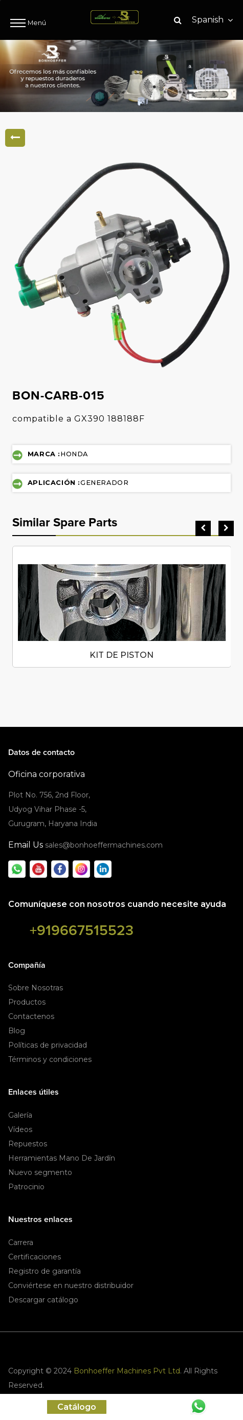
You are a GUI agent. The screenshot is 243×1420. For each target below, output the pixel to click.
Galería (20, 1115)
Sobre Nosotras (35, 987)
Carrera (20, 1242)
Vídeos (20, 1129)
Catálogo (76, 1407)
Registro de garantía (44, 1271)
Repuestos (27, 1143)
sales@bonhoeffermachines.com (104, 845)
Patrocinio (26, 1186)
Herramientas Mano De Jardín (61, 1158)
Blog (16, 1030)
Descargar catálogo (43, 1299)
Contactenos (31, 1016)
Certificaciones (34, 1256)
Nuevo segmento (40, 1172)
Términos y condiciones (50, 1059)
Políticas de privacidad (47, 1045)
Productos (27, 1002)
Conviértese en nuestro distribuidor (71, 1285)
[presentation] (203, 528)
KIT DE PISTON (121, 655)
